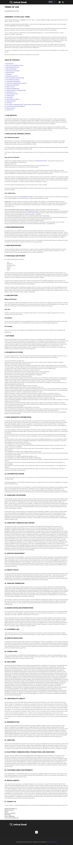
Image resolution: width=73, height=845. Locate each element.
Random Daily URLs (52, 842)
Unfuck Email (18, 2)
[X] (36, 832)
